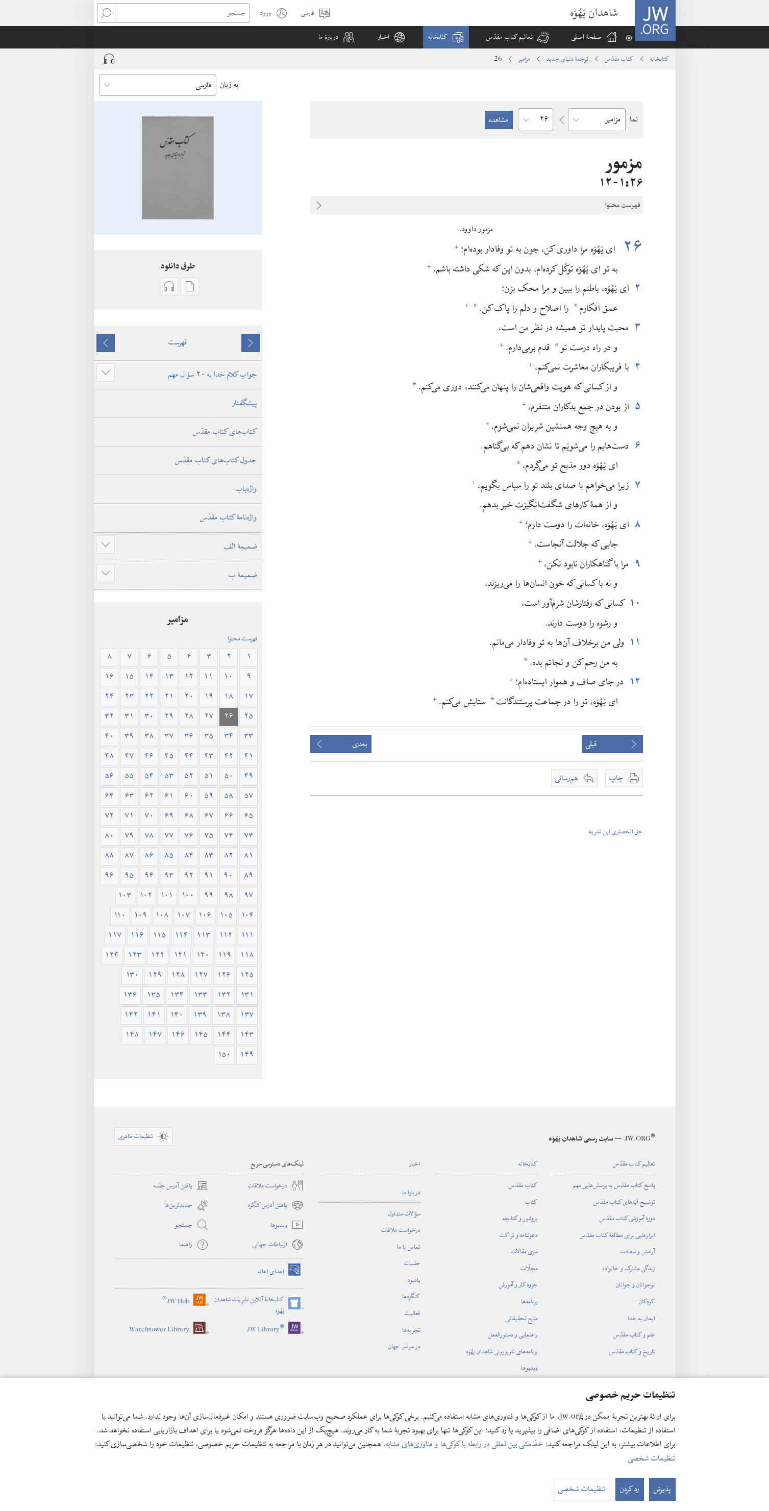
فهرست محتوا (243, 638)
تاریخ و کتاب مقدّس (632, 1351)
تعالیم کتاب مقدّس (634, 1163)
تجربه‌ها (411, 1330)
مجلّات (529, 1268)
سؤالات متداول (404, 1213)
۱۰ (635, 603)
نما (634, 119)
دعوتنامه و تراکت (519, 1235)
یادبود (414, 1280)
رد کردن (629, 1489)
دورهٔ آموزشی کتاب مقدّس (627, 1218)
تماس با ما (408, 1247)
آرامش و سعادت (637, 1251)
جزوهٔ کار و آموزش (518, 1284)
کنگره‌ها (411, 1296)
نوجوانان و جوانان (635, 1284)
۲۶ (630, 247)
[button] (517, 37)
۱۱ (635, 642)
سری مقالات (524, 1251)
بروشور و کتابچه (520, 1218)
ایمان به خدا (641, 1318)
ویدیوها (529, 1368)
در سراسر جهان (404, 1346)
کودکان (647, 1301)
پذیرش (662, 1489)
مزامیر (524, 59)
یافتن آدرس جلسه (181, 1185)
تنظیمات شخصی (652, 1458)
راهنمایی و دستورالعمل (513, 1334)
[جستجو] (182, 13)
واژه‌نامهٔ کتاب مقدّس (228, 517)
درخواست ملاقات (400, 1230)
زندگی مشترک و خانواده (629, 1268)
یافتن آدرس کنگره (276, 1205)
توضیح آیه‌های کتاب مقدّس (624, 1202)
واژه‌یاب (246, 489)
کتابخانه (659, 59)
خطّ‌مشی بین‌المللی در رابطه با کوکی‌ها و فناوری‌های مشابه (464, 1444)
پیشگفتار (244, 403)
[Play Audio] (109, 58)
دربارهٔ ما (411, 1192)
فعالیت (412, 1313)
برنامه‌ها (529, 1301)
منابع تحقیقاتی (522, 1318)
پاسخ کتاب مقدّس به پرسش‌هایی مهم (614, 1185)
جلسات (412, 1263)
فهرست (177, 342)
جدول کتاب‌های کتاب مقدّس (216, 460)
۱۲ (634, 681)
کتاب (531, 1202)
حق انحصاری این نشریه (616, 831)
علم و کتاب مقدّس (634, 1334)
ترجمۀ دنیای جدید (567, 59)
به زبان (229, 85)
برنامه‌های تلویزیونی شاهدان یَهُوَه (502, 1351)
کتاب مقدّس (619, 59)
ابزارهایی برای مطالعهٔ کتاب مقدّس (617, 1235)
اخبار (414, 1163)
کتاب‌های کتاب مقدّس (225, 432)
